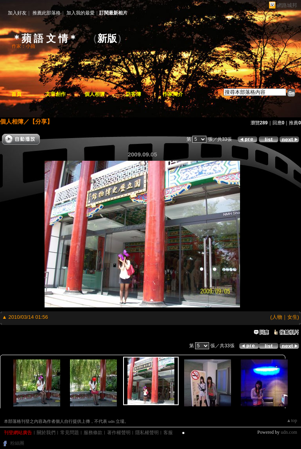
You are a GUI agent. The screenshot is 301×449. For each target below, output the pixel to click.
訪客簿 (133, 94)
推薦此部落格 (46, 13)
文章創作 (55, 94)
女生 (292, 317)
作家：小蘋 (23, 46)
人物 (277, 317)
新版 (107, 38)
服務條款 (93, 432)
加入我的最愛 (80, 13)
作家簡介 (173, 94)
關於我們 (46, 432)
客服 (168, 432)
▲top (292, 420)
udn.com (289, 432)
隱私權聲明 (147, 432)
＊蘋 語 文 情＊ (45, 38)
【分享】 (41, 121)
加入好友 (17, 13)
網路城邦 (287, 5)
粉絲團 (17, 443)
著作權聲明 (119, 432)
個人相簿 (94, 94)
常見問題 (69, 432)
